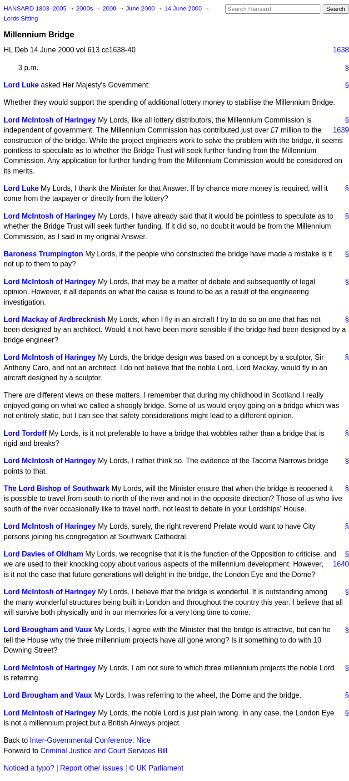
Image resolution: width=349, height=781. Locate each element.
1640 (341, 564)
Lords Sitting (21, 18)
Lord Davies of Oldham (43, 554)
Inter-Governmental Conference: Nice (90, 740)
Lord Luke (21, 85)
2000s (85, 8)
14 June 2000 (184, 8)
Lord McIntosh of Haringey (50, 120)
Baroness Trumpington (43, 254)
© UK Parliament (156, 768)
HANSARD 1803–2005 (35, 8)
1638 (341, 50)
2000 (110, 8)
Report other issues (91, 768)
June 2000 (141, 8)
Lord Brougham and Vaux (48, 629)
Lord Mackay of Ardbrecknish (54, 319)
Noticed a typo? (29, 768)
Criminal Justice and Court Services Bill (103, 751)
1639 (341, 130)
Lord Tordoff (25, 433)
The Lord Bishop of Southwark (57, 488)
